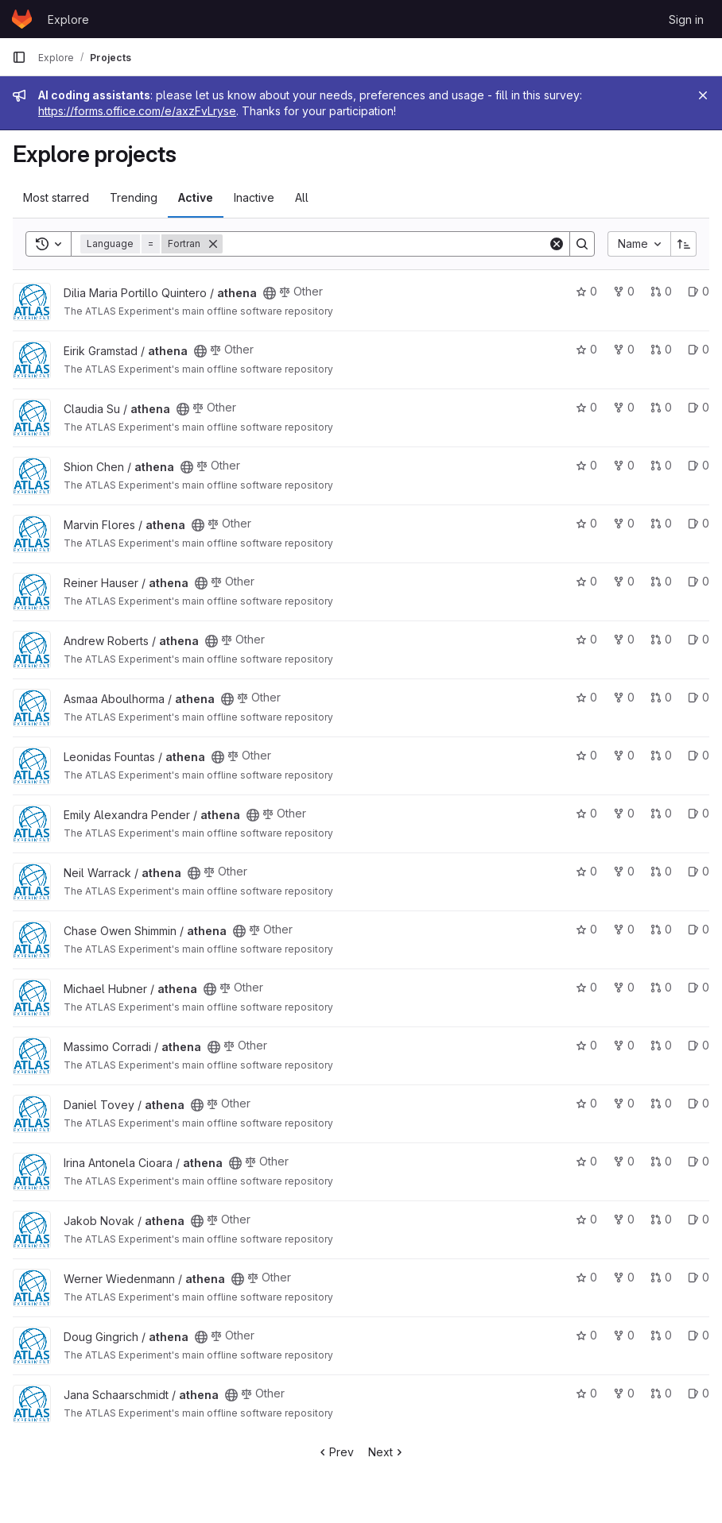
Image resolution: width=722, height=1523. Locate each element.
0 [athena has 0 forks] (624, 291)
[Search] (385, 243)
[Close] (702, 95)
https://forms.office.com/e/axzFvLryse (137, 111)
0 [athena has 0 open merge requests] (661, 291)
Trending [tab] (133, 197)
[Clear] (556, 243)
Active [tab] (195, 197)
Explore (68, 19)
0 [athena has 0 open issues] (698, 291)
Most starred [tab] (56, 197)
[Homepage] (22, 19)
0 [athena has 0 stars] (586, 291)
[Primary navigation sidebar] (19, 57)
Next (387, 1452)
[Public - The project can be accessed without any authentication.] (269, 293)
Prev (335, 1452)
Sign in (686, 19)
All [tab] (302, 197)
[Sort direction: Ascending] (684, 244)
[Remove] (213, 243)
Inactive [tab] (254, 197)
